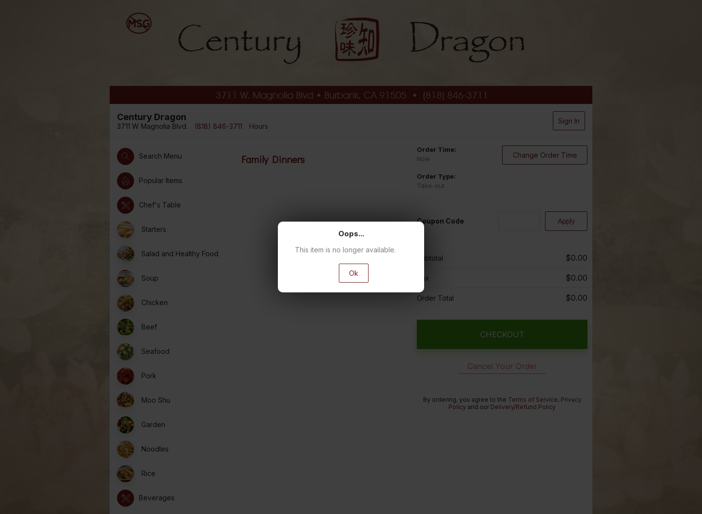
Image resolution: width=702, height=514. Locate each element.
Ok (353, 273)
